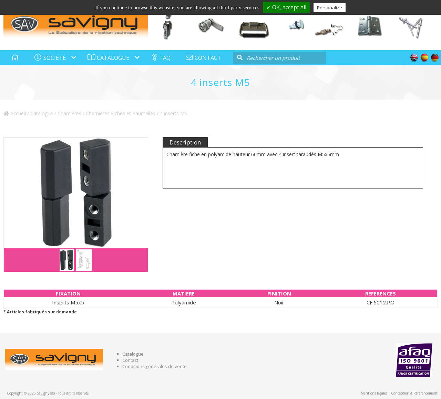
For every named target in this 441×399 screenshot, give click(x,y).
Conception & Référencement (414, 393)
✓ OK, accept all (286, 7)
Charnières (69, 113)
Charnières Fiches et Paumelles (120, 113)
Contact (130, 360)
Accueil (14, 113)
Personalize (329, 7)
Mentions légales (374, 393)
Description (185, 142)
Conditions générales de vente (154, 366)
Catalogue (41, 113)
